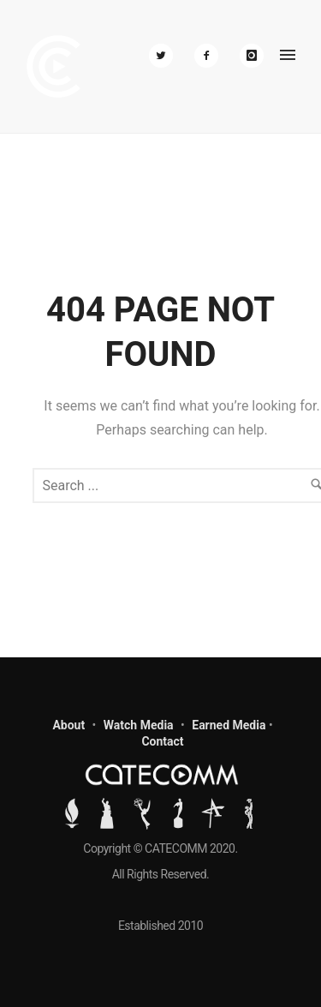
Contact (162, 741)
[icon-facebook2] (210, 56)
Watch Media (139, 725)
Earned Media (228, 725)
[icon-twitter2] (165, 56)
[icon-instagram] (252, 56)
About (68, 725)
